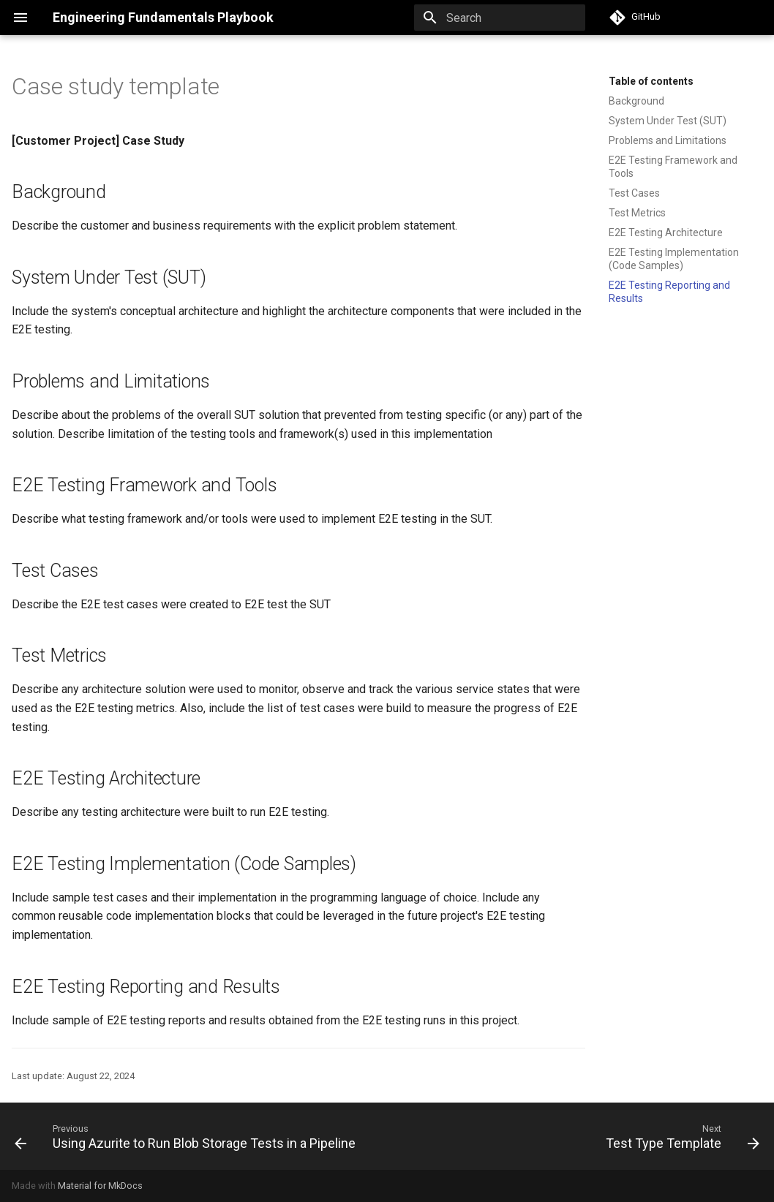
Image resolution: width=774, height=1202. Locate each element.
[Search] (499, 17)
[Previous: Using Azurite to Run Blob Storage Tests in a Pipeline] (187, 1136)
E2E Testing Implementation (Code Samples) (674, 258)
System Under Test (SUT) (667, 120)
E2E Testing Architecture (666, 232)
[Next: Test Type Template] (680, 1136)
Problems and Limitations (667, 140)
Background (636, 101)
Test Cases (634, 193)
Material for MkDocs (100, 1185)
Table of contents (651, 81)
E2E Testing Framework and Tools (673, 166)
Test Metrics (637, 213)
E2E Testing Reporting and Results (669, 291)
